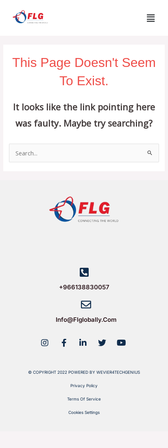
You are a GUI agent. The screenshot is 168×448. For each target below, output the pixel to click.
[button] (151, 18)
